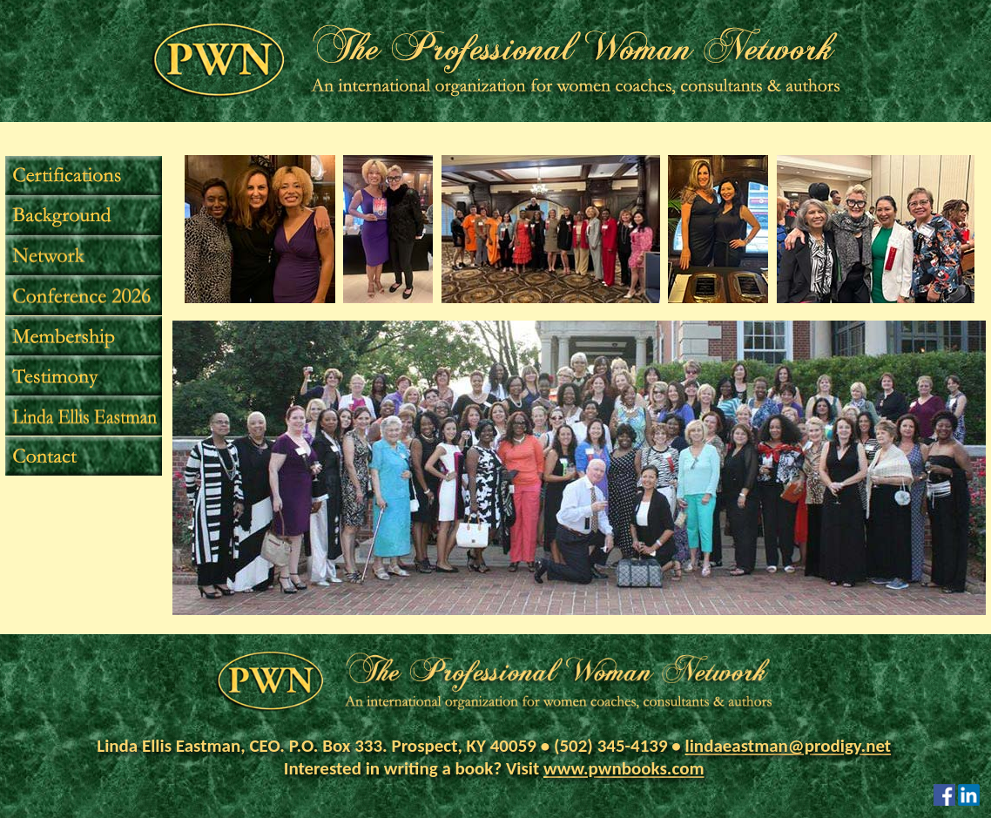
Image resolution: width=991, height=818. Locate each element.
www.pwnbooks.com (623, 768)
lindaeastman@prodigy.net (788, 745)
